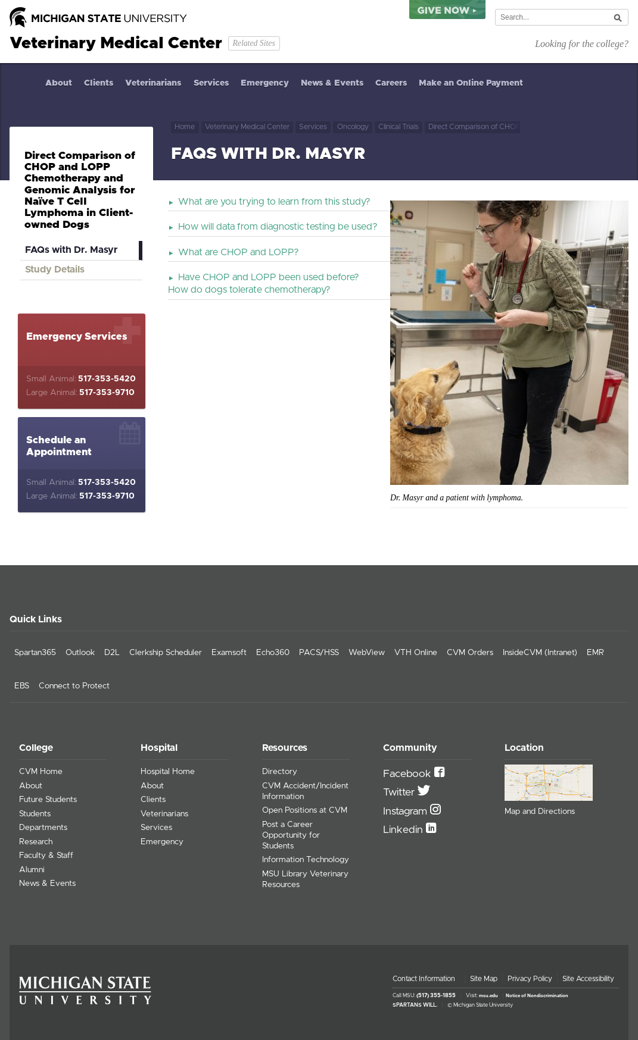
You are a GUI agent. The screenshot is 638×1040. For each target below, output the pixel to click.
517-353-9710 (107, 393)
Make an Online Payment (471, 83)
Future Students (48, 799)
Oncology (353, 127)
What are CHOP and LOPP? (238, 252)
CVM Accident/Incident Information (305, 791)
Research (35, 842)
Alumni (32, 870)
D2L (112, 653)
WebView (366, 653)
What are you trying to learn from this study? (274, 201)
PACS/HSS (319, 653)
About (58, 83)
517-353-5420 (107, 379)
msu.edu (488, 996)
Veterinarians (153, 83)
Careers (391, 83)
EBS (21, 686)
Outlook (80, 653)
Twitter (400, 792)
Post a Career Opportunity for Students (291, 835)
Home (24, 83)
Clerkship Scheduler (165, 653)
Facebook (408, 774)
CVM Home (41, 772)
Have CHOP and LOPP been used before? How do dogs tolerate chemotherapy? (263, 283)
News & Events (332, 83)
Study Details (55, 269)
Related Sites (253, 43)
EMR (595, 653)
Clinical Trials (398, 127)
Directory (279, 772)
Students (35, 814)
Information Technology (305, 860)
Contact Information (424, 978)
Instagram (406, 811)
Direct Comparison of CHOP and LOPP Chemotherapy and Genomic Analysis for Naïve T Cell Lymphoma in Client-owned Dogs (474, 127)
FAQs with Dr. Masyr (71, 250)
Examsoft (229, 653)
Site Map (483, 978)
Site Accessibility (588, 978)
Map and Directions (540, 811)
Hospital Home (168, 772)
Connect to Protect (74, 686)
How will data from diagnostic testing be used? (278, 226)
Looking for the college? (581, 44)
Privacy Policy (530, 978)
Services (211, 83)
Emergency (265, 83)
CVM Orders (470, 653)
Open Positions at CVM (304, 810)
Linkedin (404, 830)
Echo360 (273, 653)
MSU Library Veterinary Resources (305, 879)
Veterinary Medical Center (247, 127)
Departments (43, 827)
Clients (98, 83)
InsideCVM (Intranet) (540, 653)
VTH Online (415, 653)
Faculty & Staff (46, 855)
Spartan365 (35, 653)
